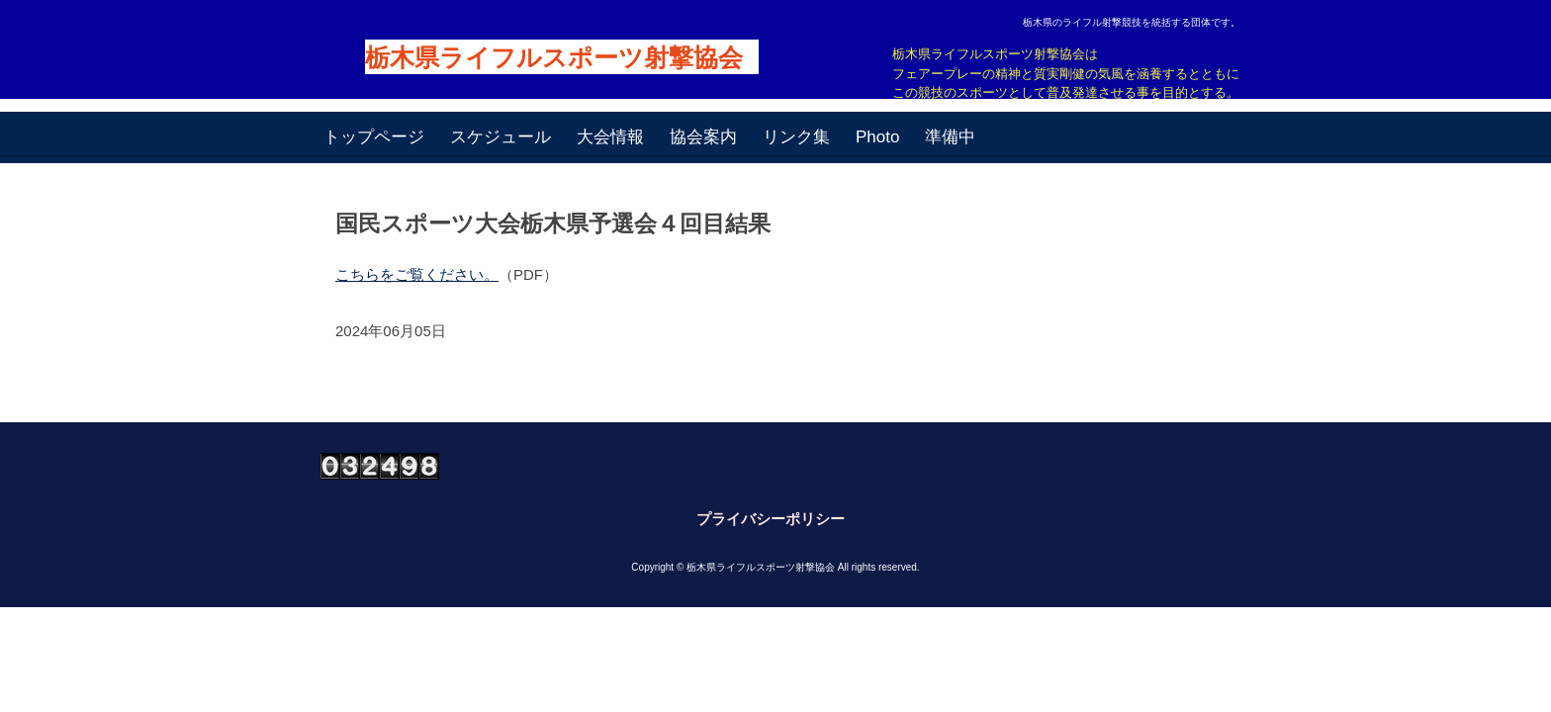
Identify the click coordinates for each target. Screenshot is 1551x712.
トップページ (373, 137)
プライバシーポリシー (770, 518)
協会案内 (703, 137)
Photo (877, 137)
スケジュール (500, 137)
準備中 (950, 137)
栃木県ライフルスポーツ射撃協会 (554, 57)
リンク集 (796, 137)
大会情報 (610, 137)
